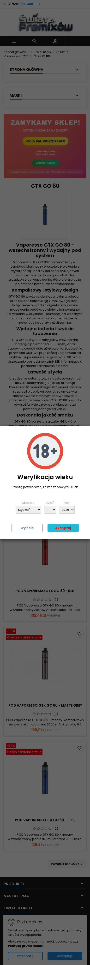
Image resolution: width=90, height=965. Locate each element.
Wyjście (27, 528)
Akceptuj (63, 528)
